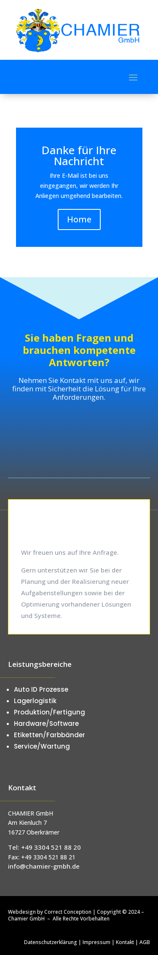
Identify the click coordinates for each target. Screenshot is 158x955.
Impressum (96, 942)
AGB (144, 942)
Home (79, 219)
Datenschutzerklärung (50, 942)
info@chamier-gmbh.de (44, 866)
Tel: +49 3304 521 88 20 (44, 847)
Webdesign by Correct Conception (49, 911)
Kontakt (125, 942)
